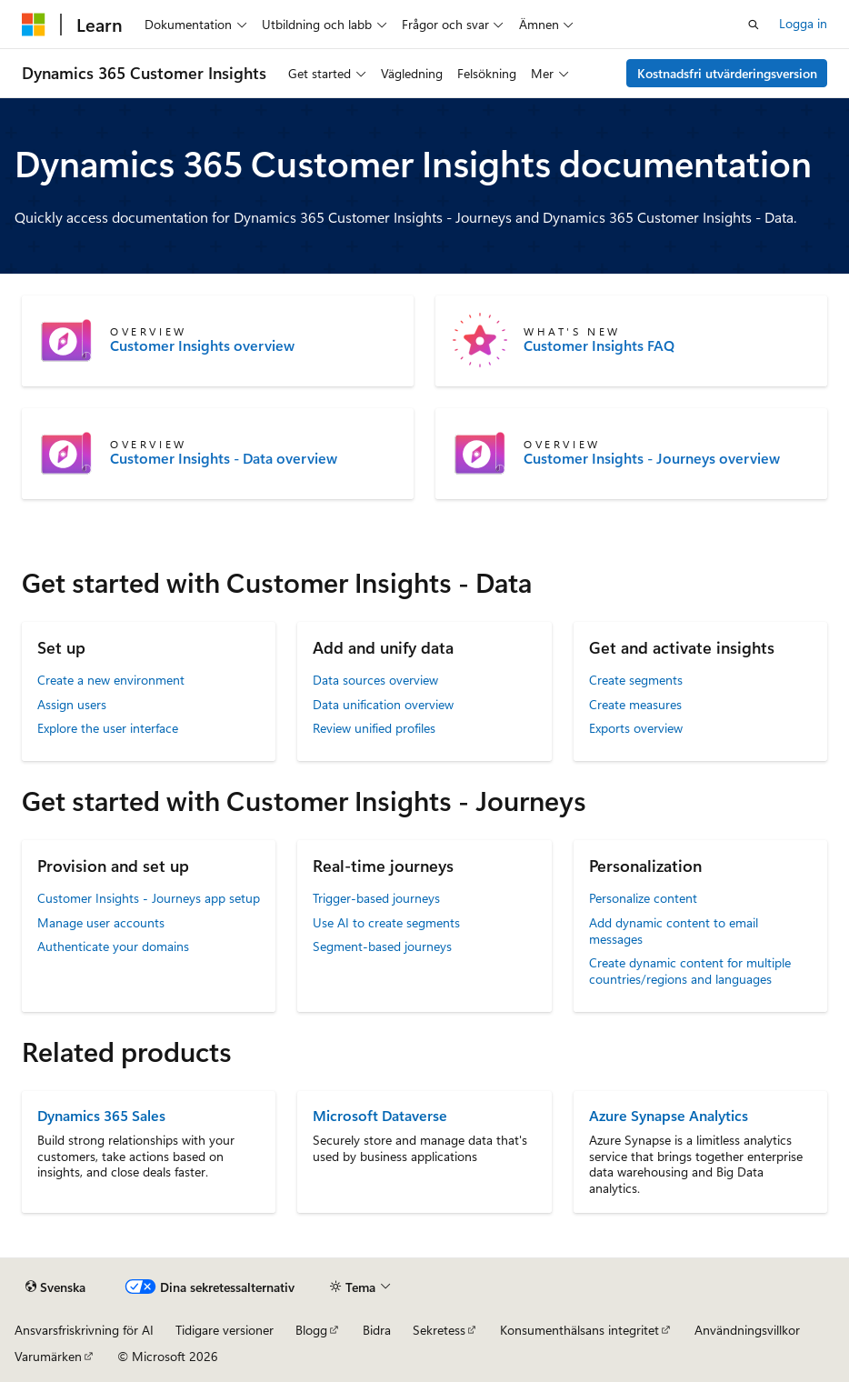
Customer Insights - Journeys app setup (148, 897)
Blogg (311, 1329)
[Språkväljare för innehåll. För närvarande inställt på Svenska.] (55, 1287)
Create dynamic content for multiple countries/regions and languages (690, 970)
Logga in (803, 23)
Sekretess (439, 1329)
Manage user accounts (101, 922)
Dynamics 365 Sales (101, 1115)
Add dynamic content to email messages (673, 930)
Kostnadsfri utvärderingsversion (727, 73)
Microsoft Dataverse (380, 1115)
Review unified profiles (374, 727)
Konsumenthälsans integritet (579, 1329)
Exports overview (636, 727)
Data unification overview (383, 704)
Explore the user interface (107, 727)
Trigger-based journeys (376, 897)
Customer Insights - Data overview (223, 458)
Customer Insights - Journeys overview (652, 458)
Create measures (635, 704)
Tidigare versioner (224, 1329)
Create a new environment (111, 679)
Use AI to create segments (386, 922)
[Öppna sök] (753, 24)
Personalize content (643, 897)
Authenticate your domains (113, 946)
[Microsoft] (33, 24)
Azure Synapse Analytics (668, 1115)
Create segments (636, 679)
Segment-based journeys (382, 946)
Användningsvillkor (747, 1329)
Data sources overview (375, 679)
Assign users (71, 704)
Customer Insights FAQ (599, 345)
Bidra (377, 1329)
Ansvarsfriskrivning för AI (84, 1329)
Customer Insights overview (202, 345)
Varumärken (48, 1356)
